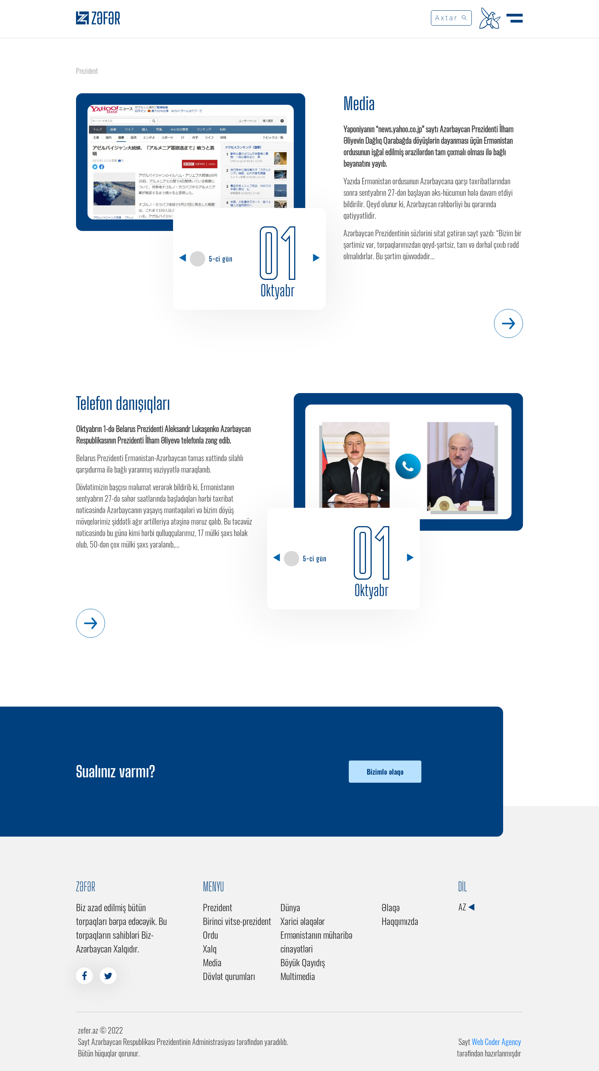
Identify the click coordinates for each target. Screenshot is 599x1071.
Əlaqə (391, 907)
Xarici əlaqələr (302, 921)
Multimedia (297, 976)
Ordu (210, 934)
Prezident (217, 907)
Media (359, 103)
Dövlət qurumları (229, 976)
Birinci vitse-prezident (237, 921)
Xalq (210, 948)
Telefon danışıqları (123, 403)
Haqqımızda (400, 921)
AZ (466, 906)
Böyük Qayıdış (302, 962)
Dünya (290, 907)
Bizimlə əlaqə (385, 772)
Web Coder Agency (496, 1041)
